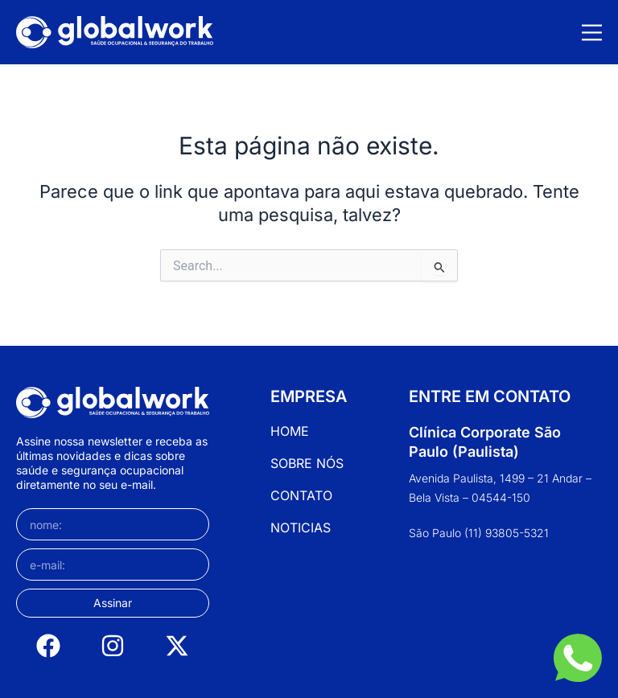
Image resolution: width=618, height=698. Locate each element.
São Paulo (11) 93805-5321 (479, 533)
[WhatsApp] (578, 658)
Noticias (300, 527)
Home (289, 431)
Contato (301, 495)
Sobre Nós (307, 463)
